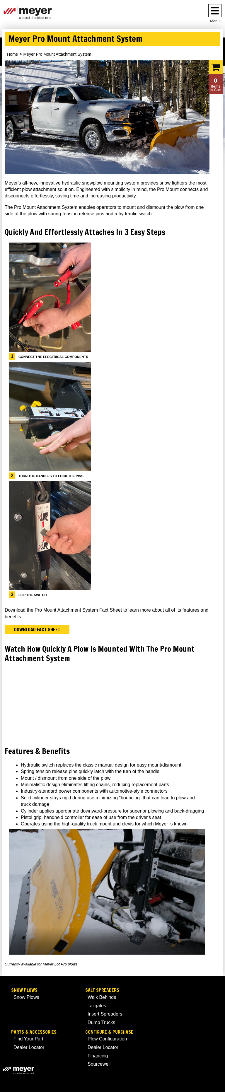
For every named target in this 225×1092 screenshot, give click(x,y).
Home (12, 54)
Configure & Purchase (109, 1032)
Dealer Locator (28, 1047)
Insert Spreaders (105, 1013)
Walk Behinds (102, 997)
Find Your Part (28, 1038)
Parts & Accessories (34, 1032)
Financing (98, 1055)
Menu (214, 21)
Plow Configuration (107, 1038)
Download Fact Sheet (37, 629)
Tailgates (97, 1005)
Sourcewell (99, 1064)
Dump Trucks (101, 1022)
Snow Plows (24, 990)
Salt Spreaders (102, 990)
